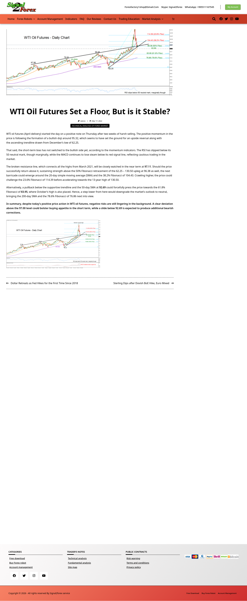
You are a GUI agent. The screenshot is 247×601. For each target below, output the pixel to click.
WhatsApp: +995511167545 (199, 7)
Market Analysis (152, 19)
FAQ (82, 19)
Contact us (110, 19)
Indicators (71, 19)
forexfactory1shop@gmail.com (142, 7)
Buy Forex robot (17, 562)
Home (11, 19)
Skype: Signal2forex (171, 7)
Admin (83, 121)
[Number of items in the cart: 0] (173, 19)
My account (233, 7)
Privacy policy (133, 567)
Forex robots (26, 19)
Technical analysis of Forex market (90, 125)
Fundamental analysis (79, 562)
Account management (50, 19)
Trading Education (129, 19)
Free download (17, 558)
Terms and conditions (137, 562)
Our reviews (94, 19)
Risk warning (133, 558)
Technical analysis (77, 558)
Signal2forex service (60, 593)
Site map (72, 567)
